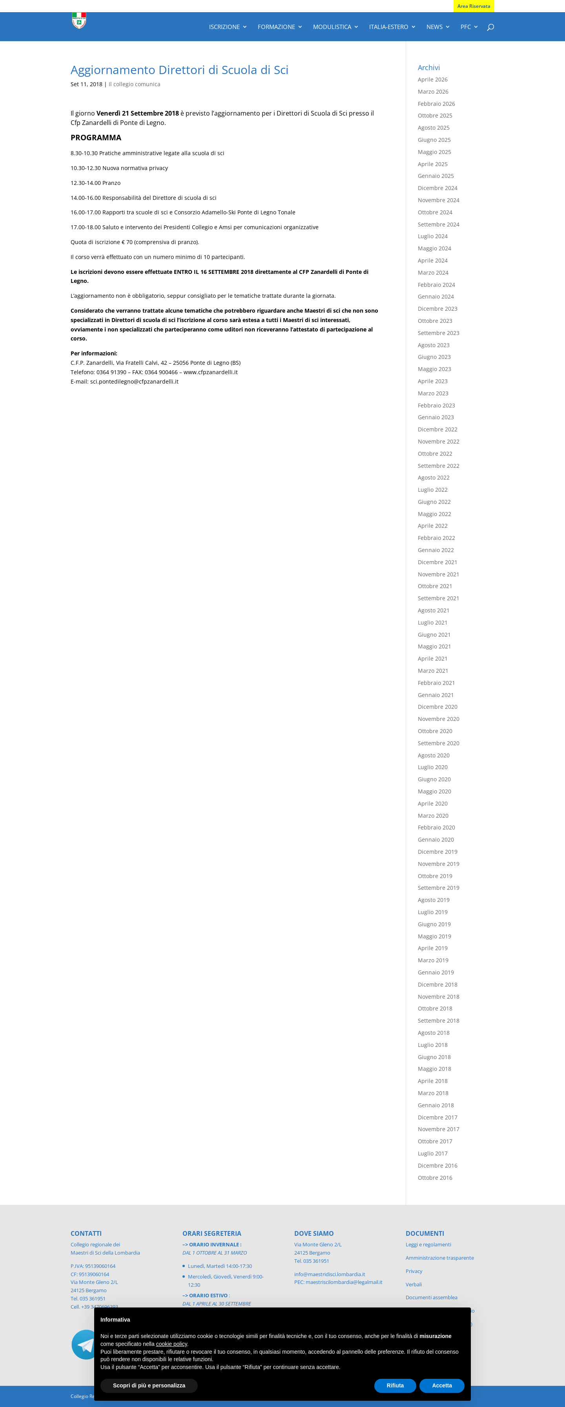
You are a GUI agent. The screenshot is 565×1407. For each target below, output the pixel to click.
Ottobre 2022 (435, 453)
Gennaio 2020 (436, 839)
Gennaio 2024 (436, 296)
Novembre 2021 (438, 574)
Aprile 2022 (433, 525)
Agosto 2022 (434, 477)
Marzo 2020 (433, 815)
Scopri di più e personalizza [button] (149, 1385)
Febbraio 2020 (436, 827)
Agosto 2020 (434, 755)
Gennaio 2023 (436, 417)
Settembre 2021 (438, 598)
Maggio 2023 (434, 369)
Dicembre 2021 (437, 562)
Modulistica (332, 27)
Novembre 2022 (438, 441)
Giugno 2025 (434, 139)
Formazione (276, 27)
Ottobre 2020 (435, 731)
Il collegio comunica (134, 84)
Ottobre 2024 (435, 212)
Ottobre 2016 (435, 1177)
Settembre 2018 (438, 1020)
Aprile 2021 (433, 658)
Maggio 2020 (434, 791)
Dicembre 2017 (437, 1117)
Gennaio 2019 (436, 972)
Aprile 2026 (433, 79)
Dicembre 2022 (437, 429)
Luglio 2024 (433, 236)
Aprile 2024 (433, 260)
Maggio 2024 (434, 248)
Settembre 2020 (438, 743)
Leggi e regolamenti (428, 1244)
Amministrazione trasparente (440, 1257)
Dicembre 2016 (437, 1165)
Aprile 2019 (433, 948)
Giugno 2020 (434, 779)
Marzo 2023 (433, 393)
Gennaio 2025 (436, 175)
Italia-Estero (388, 27)
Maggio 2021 (434, 646)
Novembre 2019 (438, 863)
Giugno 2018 (434, 1057)
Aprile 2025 (433, 164)
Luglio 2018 (433, 1044)
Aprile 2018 (433, 1081)
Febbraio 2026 (436, 103)
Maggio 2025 (434, 152)
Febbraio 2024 (436, 284)
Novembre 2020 (438, 719)
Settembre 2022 (438, 465)
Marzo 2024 (433, 272)
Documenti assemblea (431, 1297)
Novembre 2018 (438, 996)
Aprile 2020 (433, 803)
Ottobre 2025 (435, 115)
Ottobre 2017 (435, 1141)
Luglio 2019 (433, 912)
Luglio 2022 (433, 489)
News (434, 27)
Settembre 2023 (438, 333)
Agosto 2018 (434, 1032)
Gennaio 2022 (436, 550)
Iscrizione (224, 27)
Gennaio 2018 (436, 1105)
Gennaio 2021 (436, 695)
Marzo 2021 (433, 670)
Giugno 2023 (434, 356)
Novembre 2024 (438, 200)
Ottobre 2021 (435, 586)
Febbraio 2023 (436, 405)
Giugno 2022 (434, 501)
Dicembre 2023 (437, 308)
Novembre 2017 (438, 1129)
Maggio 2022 (434, 514)
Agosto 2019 (434, 900)
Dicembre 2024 (437, 188)
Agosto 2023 (434, 345)
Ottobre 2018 (435, 1008)
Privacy (414, 1271)
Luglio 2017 (433, 1153)
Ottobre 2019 (435, 876)
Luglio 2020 (433, 767)
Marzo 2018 (433, 1093)
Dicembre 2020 (437, 706)
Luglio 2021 (433, 622)
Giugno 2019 (434, 924)
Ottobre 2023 (435, 320)
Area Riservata (473, 6)
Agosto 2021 (434, 610)
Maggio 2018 (434, 1068)
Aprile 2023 (433, 381)
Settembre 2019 (438, 887)
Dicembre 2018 (437, 984)
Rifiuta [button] (395, 1385)
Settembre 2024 (438, 224)
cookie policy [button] (171, 1344)
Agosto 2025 (434, 127)
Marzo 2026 (433, 91)
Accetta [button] (442, 1385)
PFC (466, 27)
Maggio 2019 (434, 936)
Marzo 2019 (433, 960)
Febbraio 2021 (436, 682)
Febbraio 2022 (436, 537)
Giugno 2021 (434, 634)
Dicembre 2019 (437, 851)
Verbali (414, 1284)
